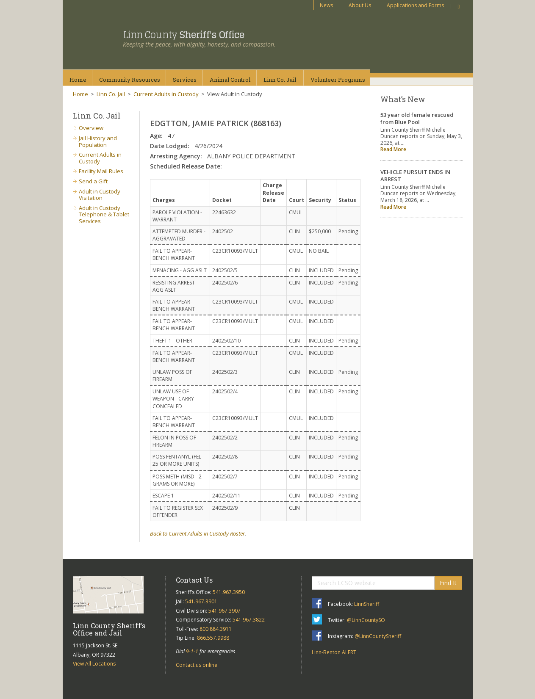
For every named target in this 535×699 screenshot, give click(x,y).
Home (77, 79)
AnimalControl (230, 79)
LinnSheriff (366, 604)
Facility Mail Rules (101, 171)
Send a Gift (93, 181)
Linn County (183, 34)
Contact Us (194, 579)
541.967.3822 (249, 619)
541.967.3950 (229, 592)
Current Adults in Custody (166, 94)
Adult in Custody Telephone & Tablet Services (104, 214)
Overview (91, 128)
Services (185, 79)
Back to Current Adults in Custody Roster (197, 533)
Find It (448, 583)
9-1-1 (192, 651)
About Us (360, 5)
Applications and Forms (415, 5)
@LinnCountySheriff (378, 636)
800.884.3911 (216, 629)
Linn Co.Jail (279, 79)
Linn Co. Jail (111, 94)
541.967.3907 (224, 610)
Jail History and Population (98, 141)
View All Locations (94, 663)
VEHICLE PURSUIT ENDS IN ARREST (415, 175)
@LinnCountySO (366, 620)
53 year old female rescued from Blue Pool (417, 118)
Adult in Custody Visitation (99, 195)
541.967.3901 (201, 601)
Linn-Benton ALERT (334, 652)
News (326, 5)
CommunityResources (129, 79)
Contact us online (196, 665)
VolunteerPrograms (337, 79)
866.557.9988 (213, 637)
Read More (393, 149)
